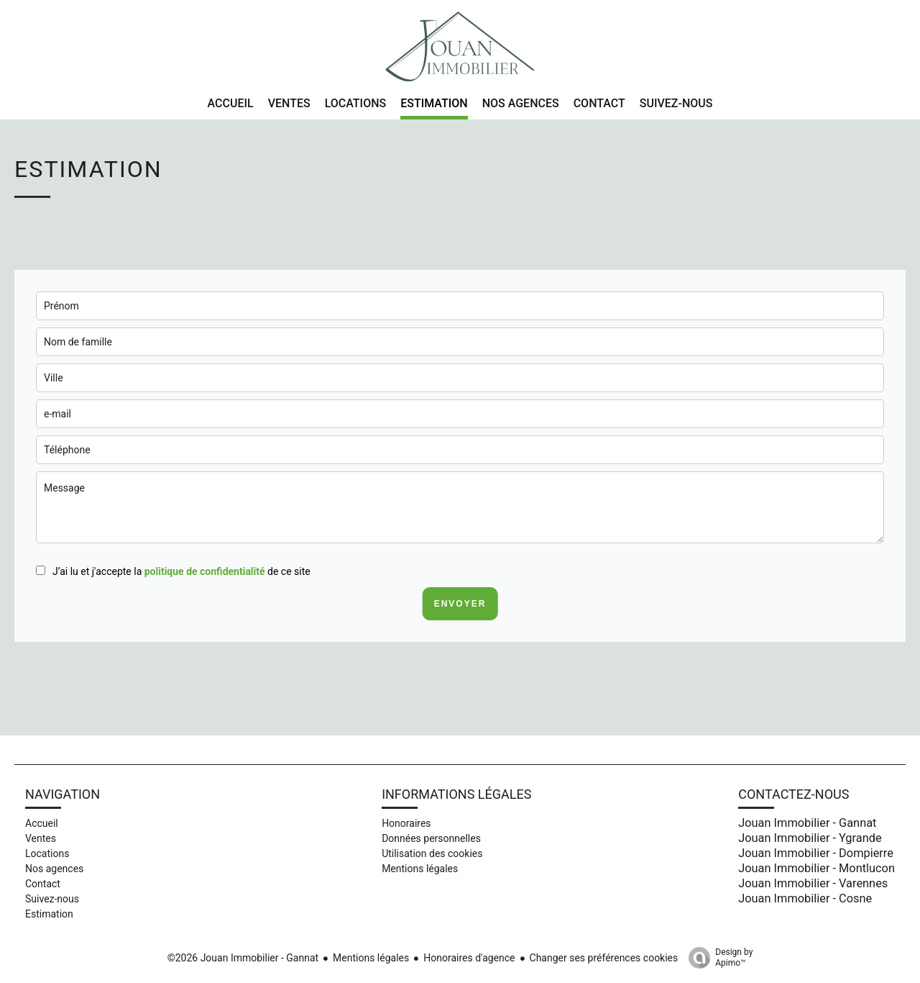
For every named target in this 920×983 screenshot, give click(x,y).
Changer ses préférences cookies (604, 958)
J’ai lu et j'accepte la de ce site (181, 571)
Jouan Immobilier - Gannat (807, 823)
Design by (717, 958)
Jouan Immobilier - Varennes (813, 883)
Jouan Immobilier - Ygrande (809, 838)
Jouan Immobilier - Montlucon (816, 868)
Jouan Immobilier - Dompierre (815, 853)
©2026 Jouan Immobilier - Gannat (242, 958)
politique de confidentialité (204, 571)
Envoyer (460, 604)
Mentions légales (371, 958)
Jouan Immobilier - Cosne (805, 898)
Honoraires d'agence (469, 958)
